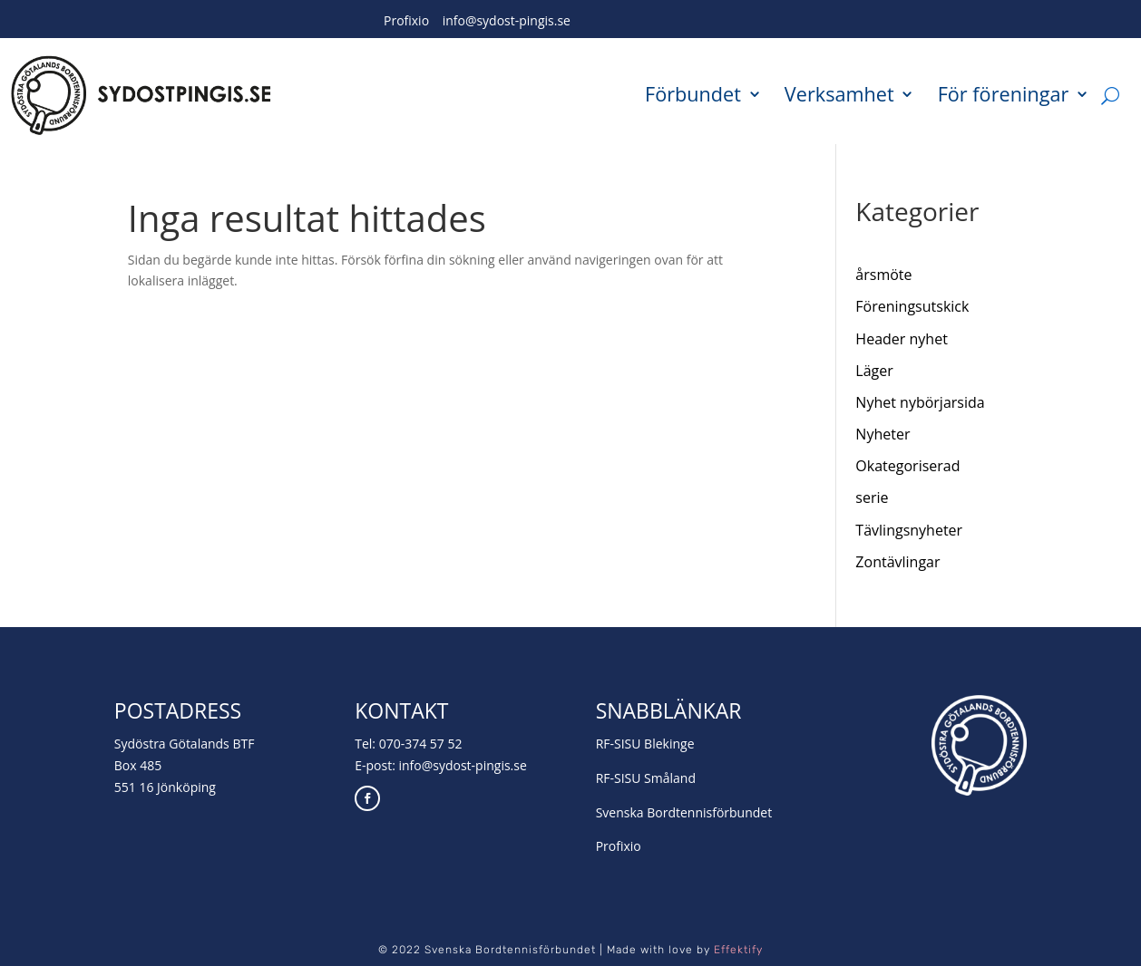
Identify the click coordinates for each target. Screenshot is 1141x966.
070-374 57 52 (421, 743)
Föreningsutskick (912, 306)
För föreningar (1003, 95)
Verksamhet (839, 95)
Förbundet (693, 95)
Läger (873, 371)
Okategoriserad (907, 466)
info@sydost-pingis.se (506, 20)
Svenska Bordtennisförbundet (684, 812)
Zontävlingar (897, 562)
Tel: (366, 743)
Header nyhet (901, 339)
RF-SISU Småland (646, 778)
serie (871, 497)
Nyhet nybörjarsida (919, 402)
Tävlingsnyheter (908, 530)
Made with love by (685, 949)
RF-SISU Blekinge (645, 743)
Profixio (406, 20)
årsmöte (883, 275)
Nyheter (882, 434)
